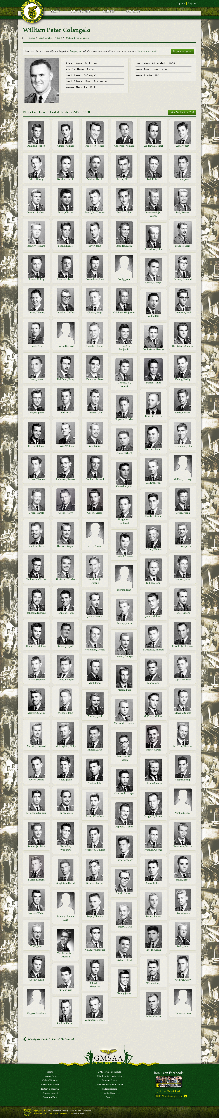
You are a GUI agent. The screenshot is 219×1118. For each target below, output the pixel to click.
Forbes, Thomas (36, 479)
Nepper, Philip (183, 779)
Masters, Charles (36, 713)
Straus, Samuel (153, 916)
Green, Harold (36, 513)
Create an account (146, 51)
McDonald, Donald (124, 723)
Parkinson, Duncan (36, 813)
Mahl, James (94, 683)
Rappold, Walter (124, 826)
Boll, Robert (182, 212)
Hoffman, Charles (65, 579)
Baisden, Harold (65, 179)
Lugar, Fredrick (182, 679)
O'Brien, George (153, 783)
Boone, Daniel (65, 246)
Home (32, 38)
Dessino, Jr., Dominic (124, 384)
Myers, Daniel (36, 779)
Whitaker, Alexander (95, 984)
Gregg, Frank (183, 513)
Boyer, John (95, 246)
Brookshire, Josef (95, 279)
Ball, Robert (153, 179)
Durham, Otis (94, 412)
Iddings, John (153, 583)
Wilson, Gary (153, 983)
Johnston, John (65, 613)
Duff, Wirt (65, 412)
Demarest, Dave (95, 379)
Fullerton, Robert (65, 479)
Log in (181, 3)
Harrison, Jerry (183, 546)
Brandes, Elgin (124, 246)
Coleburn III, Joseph (124, 312)
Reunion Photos (109, 1080)
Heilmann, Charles (36, 579)
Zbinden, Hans (183, 1013)
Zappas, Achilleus (36, 1013)
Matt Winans (78, 1113)
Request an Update (182, 51)
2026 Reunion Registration (109, 1076)
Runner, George (153, 849)
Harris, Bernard (95, 546)
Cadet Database (46, 38)
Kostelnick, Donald (95, 649)
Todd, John (36, 946)
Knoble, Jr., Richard (182, 646)
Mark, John (153, 683)
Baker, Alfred (124, 179)
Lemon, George (124, 656)
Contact (109, 1097)
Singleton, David (65, 883)
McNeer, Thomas (182, 746)
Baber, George (36, 179)
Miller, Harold (153, 749)
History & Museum (50, 1088)
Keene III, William (36, 646)
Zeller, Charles (153, 1016)
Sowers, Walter (36, 913)
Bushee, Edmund (183, 279)
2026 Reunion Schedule (109, 1071)
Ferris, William (36, 446)
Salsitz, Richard (36, 879)
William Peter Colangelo (77, 38)
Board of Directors (50, 1084)
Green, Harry (65, 513)
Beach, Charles (65, 212)
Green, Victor (94, 513)
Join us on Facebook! (169, 1072)
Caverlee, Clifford (65, 312)
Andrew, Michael (153, 145)
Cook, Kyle (36, 346)
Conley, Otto (153, 316)
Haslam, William (153, 549)
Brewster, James (65, 279)
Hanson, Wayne (65, 546)
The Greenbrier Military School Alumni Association (69, 1110)
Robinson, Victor (182, 846)
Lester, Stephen (36, 679)
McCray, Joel (95, 716)
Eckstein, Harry (153, 416)
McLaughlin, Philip (65, 746)
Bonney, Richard (36, 246)
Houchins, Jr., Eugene (95, 581)
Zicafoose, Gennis (94, 1020)
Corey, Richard (65, 346)
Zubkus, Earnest (65, 1023)
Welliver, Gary (183, 979)
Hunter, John (183, 579)
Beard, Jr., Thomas (95, 212)
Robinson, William (95, 849)
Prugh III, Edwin (153, 816)
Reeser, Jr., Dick (36, 846)
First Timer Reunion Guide (109, 1084)
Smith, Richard (124, 893)
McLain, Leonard (36, 746)
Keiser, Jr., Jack (65, 646)
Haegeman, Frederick (124, 521)
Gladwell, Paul (153, 483)
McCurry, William (153, 716)
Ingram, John (124, 589)
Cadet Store (109, 1093)
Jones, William (153, 616)
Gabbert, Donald (95, 479)
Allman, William (65, 145)
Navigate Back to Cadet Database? (48, 1039)
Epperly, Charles (124, 419)
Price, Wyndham (95, 816)
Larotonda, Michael (153, 649)
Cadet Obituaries (50, 1080)
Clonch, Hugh (94, 312)
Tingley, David (124, 926)
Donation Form (50, 1097)
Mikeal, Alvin (94, 749)
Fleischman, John (182, 446)
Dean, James (36, 379)
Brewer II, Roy (36, 279)
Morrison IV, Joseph (124, 758)
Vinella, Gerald (153, 950)
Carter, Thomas (36, 312)
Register (192, 3)
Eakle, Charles (182, 412)
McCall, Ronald (182, 713)
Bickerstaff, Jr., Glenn (153, 214)
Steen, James (182, 913)
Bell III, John (124, 212)
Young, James (124, 993)
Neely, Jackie (65, 779)
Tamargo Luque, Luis (65, 918)
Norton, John (95, 783)
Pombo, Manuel (182, 813)
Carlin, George (153, 282)
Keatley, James (124, 623)
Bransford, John (153, 249)
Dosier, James (153, 382)
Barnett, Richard (36, 212)
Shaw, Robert (153, 883)
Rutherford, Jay (124, 860)
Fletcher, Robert (153, 449)
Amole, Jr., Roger (94, 145)
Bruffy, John (124, 279)
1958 (59, 38)
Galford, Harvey (182, 479)
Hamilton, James (36, 546)
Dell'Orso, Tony (65, 379)
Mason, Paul (124, 690)
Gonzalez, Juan (124, 486)
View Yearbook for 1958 (182, 112)
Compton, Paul (183, 312)
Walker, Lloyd (124, 960)
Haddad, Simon (153, 516)
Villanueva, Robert (95, 950)
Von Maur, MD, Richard (65, 954)
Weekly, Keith (36, 979)
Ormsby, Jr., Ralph (124, 793)
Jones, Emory (183, 613)
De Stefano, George (182, 346)
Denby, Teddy (182, 379)
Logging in (76, 51)
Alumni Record (50, 1093)
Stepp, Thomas (95, 916)
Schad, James (182, 879)
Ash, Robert (182, 145)
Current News (50, 1076)
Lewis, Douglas (65, 679)
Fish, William (95, 446)
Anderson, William (124, 145)
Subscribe (185, 1096)
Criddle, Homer (94, 346)
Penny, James (66, 813)
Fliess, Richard (124, 453)
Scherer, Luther (94, 883)
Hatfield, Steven (124, 556)
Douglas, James (36, 412)
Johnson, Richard (36, 613)
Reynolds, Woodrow (65, 848)
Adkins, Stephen (36, 145)
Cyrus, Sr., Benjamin (124, 347)
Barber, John (182, 179)
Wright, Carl (66, 990)
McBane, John (65, 713)
